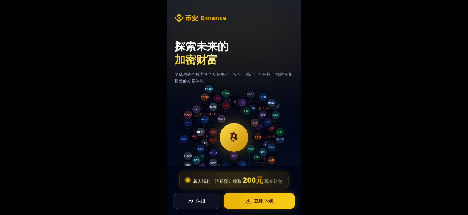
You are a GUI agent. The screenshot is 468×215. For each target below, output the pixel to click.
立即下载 (259, 202)
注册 (197, 202)
